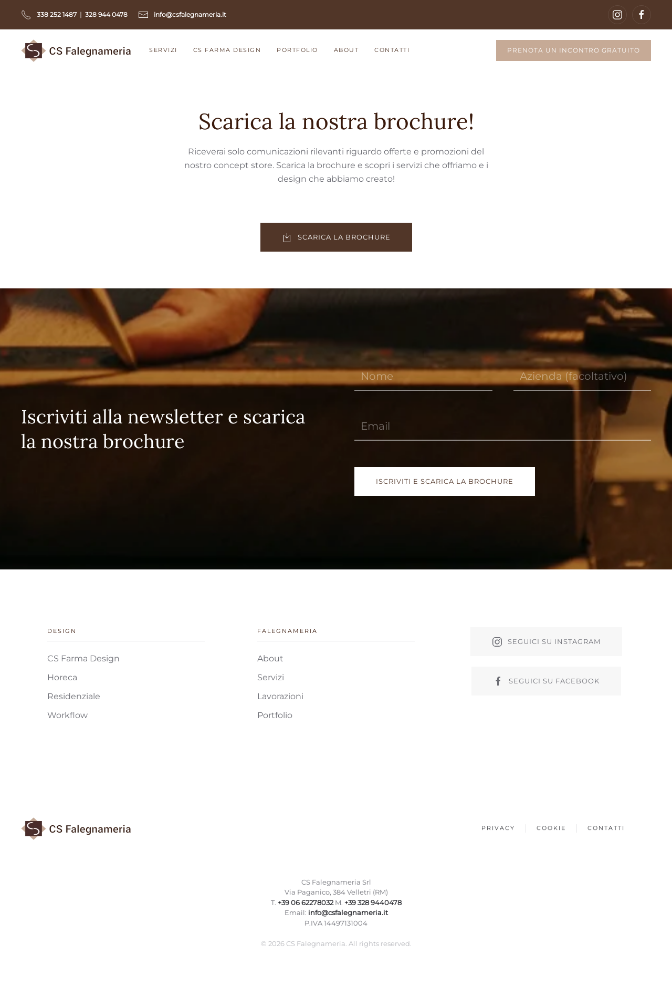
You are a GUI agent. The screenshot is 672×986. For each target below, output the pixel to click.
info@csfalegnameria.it (346, 912)
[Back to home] (77, 50)
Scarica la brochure (336, 237)
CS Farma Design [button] (227, 50)
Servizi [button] (163, 50)
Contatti (392, 50)
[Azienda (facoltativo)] (582, 376)
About (346, 50)
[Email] (502, 426)
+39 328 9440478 (370, 902)
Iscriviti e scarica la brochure (444, 481)
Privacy (498, 829)
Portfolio (297, 50)
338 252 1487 (57, 14)
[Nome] (423, 376)
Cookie (551, 829)
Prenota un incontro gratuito (573, 50)
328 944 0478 (106, 14)
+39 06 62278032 (304, 902)
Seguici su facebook (546, 681)
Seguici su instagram (546, 642)
